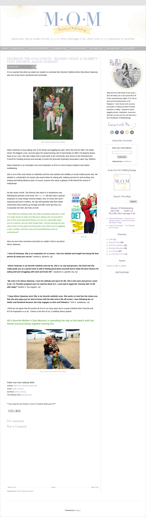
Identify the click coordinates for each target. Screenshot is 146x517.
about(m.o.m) (18, 48)
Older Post (94, 487)
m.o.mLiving (113, 251)
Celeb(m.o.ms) (60, 48)
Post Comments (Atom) (25, 491)
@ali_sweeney (18, 389)
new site (41, 196)
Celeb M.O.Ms (13, 67)
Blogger (77, 510)
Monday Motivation (116, 248)
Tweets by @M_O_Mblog (116, 266)
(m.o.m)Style (96, 48)
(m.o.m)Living (112, 48)
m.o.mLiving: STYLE (117, 254)
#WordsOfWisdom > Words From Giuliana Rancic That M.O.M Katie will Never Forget (122, 221)
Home (5, 48)
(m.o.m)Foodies (78, 48)
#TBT (111, 239)
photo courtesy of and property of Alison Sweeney (53, 371)
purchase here (27, 395)
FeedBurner (127, 161)
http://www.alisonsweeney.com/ (25, 386)
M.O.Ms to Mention (116, 245)
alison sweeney (20, 392)
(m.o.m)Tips (128, 48)
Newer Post (12, 487)
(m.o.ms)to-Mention (39, 48)
